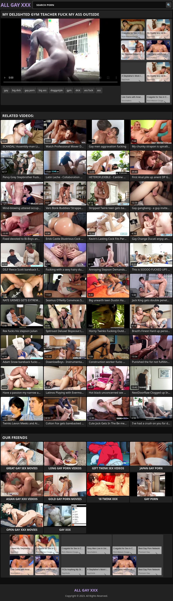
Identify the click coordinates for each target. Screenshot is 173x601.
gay (6, 90)
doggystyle (57, 90)
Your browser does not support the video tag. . (60, 52)
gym (69, 90)
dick (78, 90)
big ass (42, 90)
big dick (16, 90)
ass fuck (88, 90)
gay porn (30, 90)
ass (99, 90)
